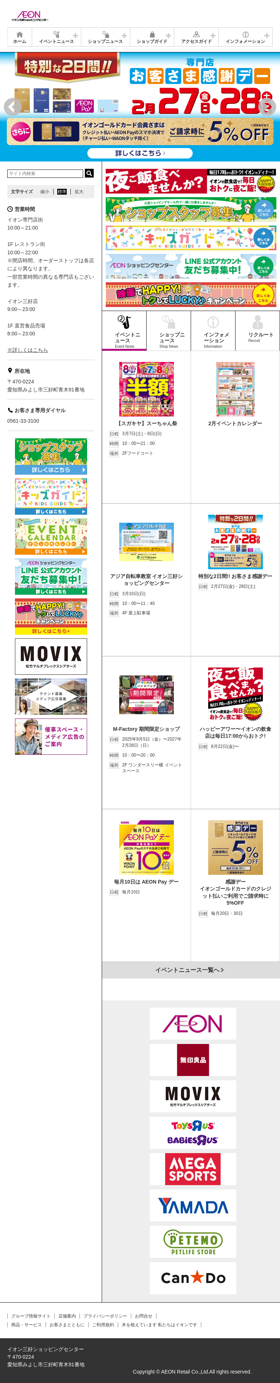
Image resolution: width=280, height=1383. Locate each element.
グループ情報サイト (31, 1316)
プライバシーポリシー (105, 1316)
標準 (62, 191)
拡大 (79, 191)
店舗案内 (67, 1316)
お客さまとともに (67, 1324)
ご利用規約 (103, 1324)
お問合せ (143, 1316)
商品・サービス (26, 1324)
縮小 (44, 191)
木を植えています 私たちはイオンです (159, 1324)
